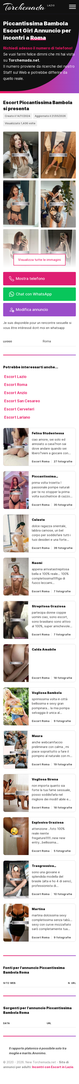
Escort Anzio (15, 393)
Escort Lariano (17, 417)
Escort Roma (15, 384)
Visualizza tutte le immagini (39, 260)
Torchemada (24, 7)
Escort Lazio (15, 376)
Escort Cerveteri (19, 409)
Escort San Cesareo (22, 401)
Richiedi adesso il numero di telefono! (37, 48)
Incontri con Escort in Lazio (52, 1067)
